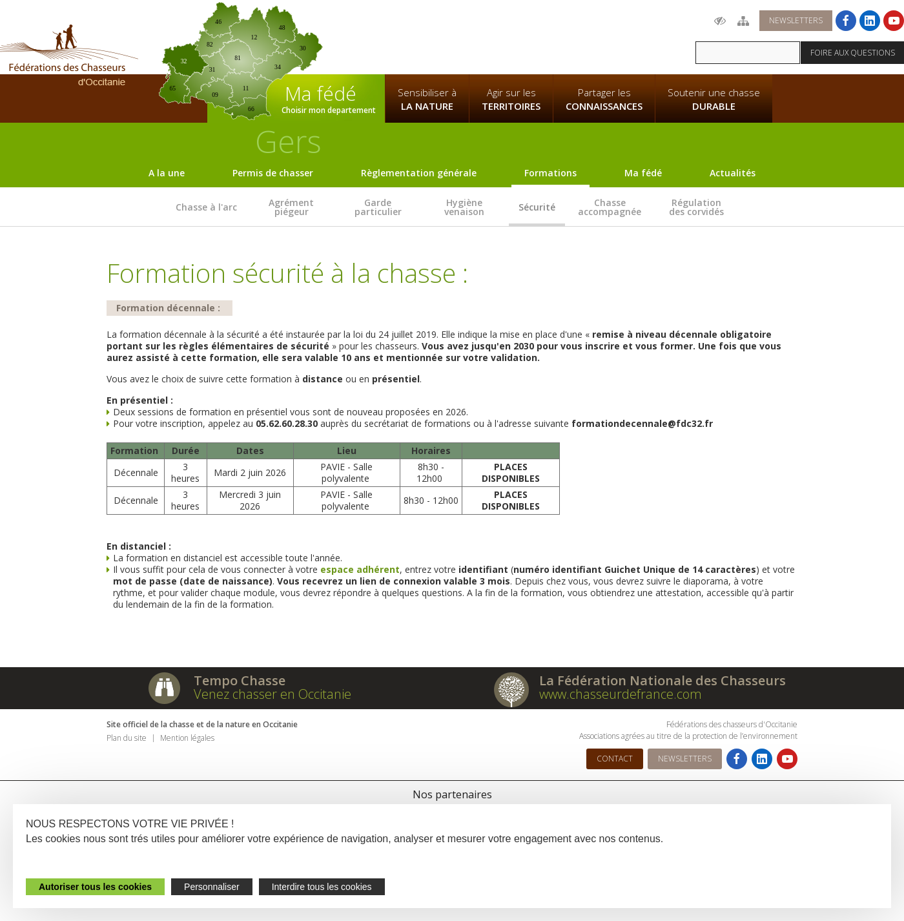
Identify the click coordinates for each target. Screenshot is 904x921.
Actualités (732, 173)
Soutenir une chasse (714, 99)
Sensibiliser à (427, 99)
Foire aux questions (852, 52)
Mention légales (187, 737)
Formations (550, 173)
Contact (615, 758)
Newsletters (796, 20)
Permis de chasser (272, 173)
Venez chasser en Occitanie (272, 694)
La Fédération (427, 36)
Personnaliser (212, 887)
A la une (167, 173)
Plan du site (127, 737)
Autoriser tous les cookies (95, 887)
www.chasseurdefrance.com (620, 694)
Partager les (604, 99)
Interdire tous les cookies (322, 887)
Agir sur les (511, 99)
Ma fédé (643, 173)
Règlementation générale (419, 173)
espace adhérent (360, 569)
